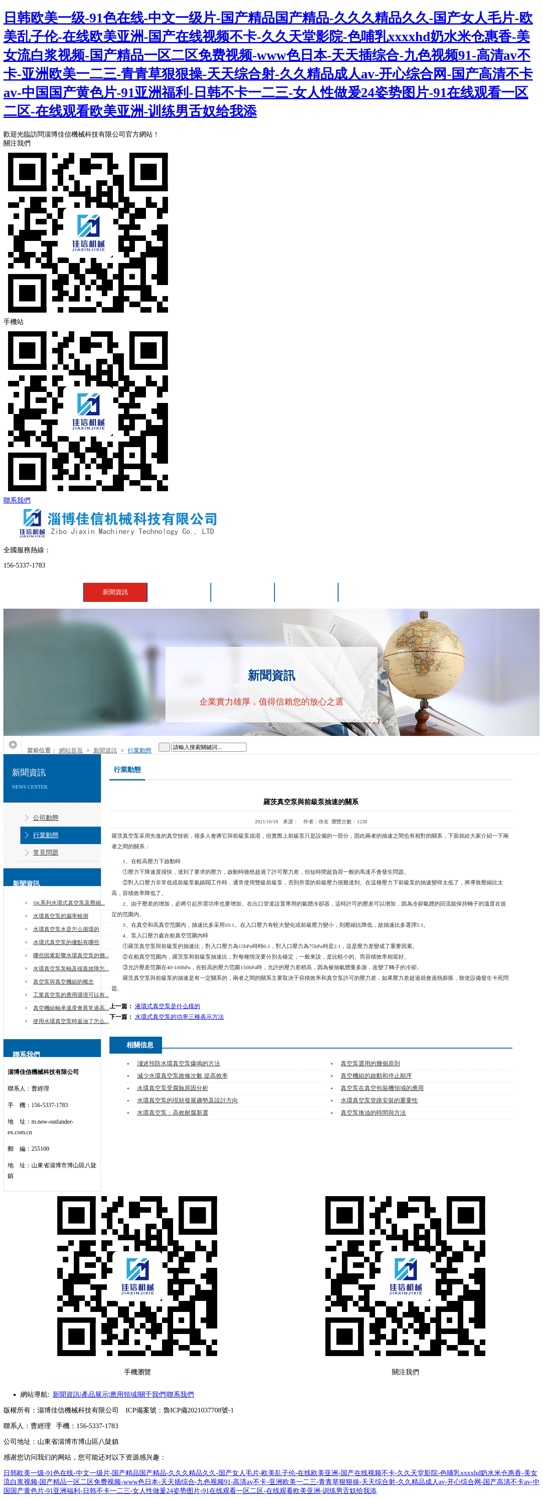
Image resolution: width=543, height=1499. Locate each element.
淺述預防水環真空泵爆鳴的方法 (178, 1063)
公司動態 (46, 817)
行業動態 (139, 750)
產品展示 (179, 592)
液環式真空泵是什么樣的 (167, 1006)
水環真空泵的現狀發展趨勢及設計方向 (187, 1100)
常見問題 (46, 852)
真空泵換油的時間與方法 (373, 1113)
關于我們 (306, 592)
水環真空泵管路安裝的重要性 (379, 1100)
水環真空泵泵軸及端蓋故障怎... (71, 968)
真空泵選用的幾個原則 (370, 1063)
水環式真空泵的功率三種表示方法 (179, 1017)
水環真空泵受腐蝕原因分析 (172, 1088)
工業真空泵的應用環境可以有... (71, 995)
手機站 (271, 407)
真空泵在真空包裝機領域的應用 (382, 1088)
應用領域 (242, 592)
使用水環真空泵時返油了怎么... (71, 1021)
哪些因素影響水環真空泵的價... (71, 955)
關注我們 (271, 229)
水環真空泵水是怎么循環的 (66, 929)
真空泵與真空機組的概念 (63, 982)
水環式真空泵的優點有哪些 (66, 942)
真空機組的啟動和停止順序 (376, 1076)
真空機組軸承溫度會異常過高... (71, 1008)
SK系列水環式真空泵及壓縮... (69, 903)
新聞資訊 (115, 592)
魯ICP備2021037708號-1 (198, 1410)
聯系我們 (17, 500)
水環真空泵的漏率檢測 (60, 916)
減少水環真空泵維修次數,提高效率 (182, 1076)
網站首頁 (51, 592)
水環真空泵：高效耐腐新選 (172, 1113)
